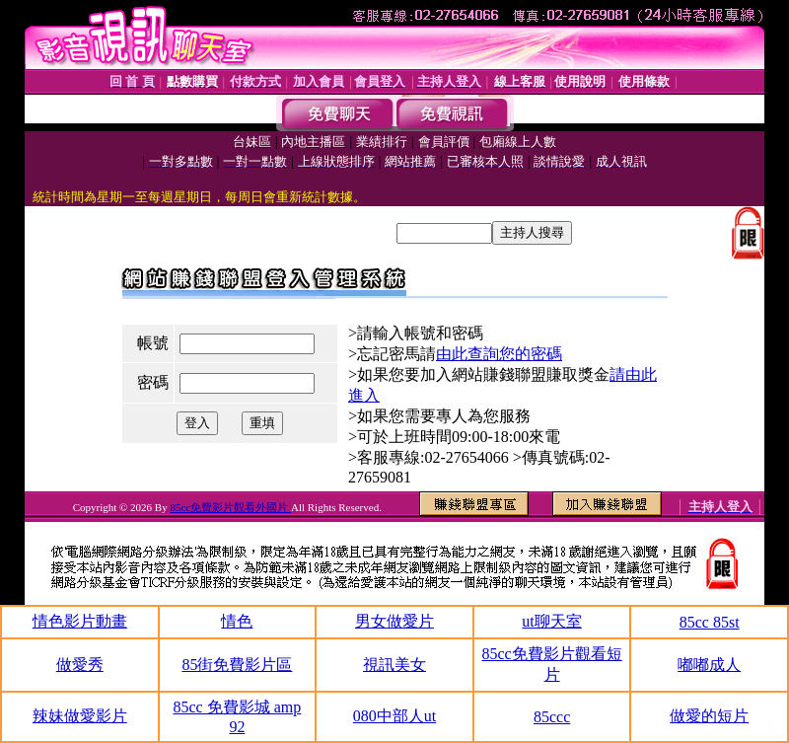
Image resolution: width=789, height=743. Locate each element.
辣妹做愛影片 (80, 715)
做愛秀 (80, 664)
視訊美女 (394, 664)
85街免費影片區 (236, 664)
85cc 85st (710, 622)
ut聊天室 (551, 621)
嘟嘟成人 (709, 664)
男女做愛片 (394, 621)
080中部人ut (394, 715)
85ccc (552, 716)
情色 (236, 621)
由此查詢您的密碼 (499, 353)
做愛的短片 (709, 715)
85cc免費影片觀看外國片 (230, 507)
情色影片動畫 (80, 621)
